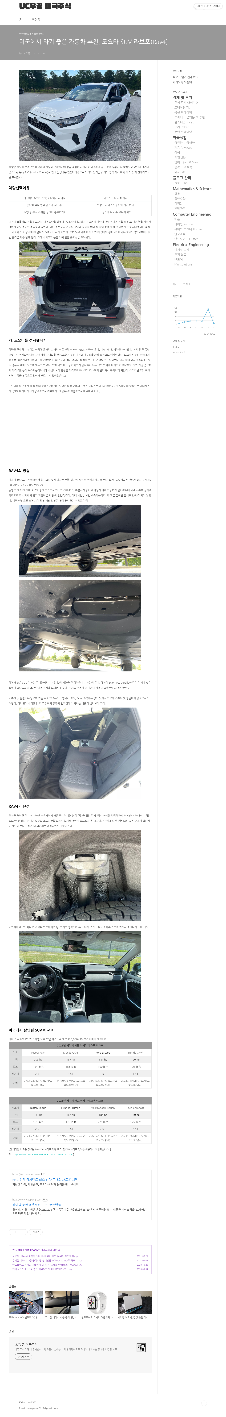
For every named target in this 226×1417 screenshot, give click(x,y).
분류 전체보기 (180, 92)
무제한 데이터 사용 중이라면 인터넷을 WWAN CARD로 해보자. (45, 1260)
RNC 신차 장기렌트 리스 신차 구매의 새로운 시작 (45, 1179)
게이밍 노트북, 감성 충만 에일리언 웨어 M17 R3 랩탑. (40, 1269)
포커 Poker (181, 127)
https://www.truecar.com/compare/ (31, 1154)
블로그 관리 (182, 178)
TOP (204, 1403)
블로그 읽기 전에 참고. (186, 77)
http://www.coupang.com (26, 1199)
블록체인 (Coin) (184, 122)
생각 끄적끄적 (183, 167)
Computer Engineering (192, 214)
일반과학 (179, 208)
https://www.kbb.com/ (61, 1154)
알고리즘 (179, 234)
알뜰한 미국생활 (184, 143)
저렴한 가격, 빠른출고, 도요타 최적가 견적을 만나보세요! (45, 1184)
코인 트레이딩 (183, 132)
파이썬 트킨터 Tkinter (188, 229)
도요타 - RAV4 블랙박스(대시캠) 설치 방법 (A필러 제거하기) (43, 1256)
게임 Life (179, 157)
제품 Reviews (32, 1250)
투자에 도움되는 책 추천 (189, 117)
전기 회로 (180, 254)
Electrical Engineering (191, 245)
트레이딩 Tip (182, 107)
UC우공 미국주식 (26, 1344)
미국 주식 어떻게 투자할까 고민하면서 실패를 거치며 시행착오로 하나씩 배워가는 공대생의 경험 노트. (66, 1349)
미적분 (178, 203)
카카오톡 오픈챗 (182, 82)
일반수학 (179, 198)
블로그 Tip (181, 183)
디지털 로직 (181, 249)
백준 (177, 219)
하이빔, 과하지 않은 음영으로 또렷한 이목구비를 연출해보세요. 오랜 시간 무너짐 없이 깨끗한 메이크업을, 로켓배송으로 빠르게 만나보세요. (79, 1211)
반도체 (178, 259)
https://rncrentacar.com (25, 1174)
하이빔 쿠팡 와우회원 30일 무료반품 (36, 1205)
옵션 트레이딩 (183, 112)
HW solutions (183, 264)
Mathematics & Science (192, 189)
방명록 (36, 19)
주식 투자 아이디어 (186, 102)
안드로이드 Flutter (186, 239)
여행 (177, 152)
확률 (177, 194)
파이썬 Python (183, 224)
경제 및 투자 (182, 97)
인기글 (186, 284)
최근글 (176, 284)
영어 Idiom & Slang (186, 162)
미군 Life (179, 172)
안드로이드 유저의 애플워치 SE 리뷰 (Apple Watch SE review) (45, 1265)
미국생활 (17, 1250)
